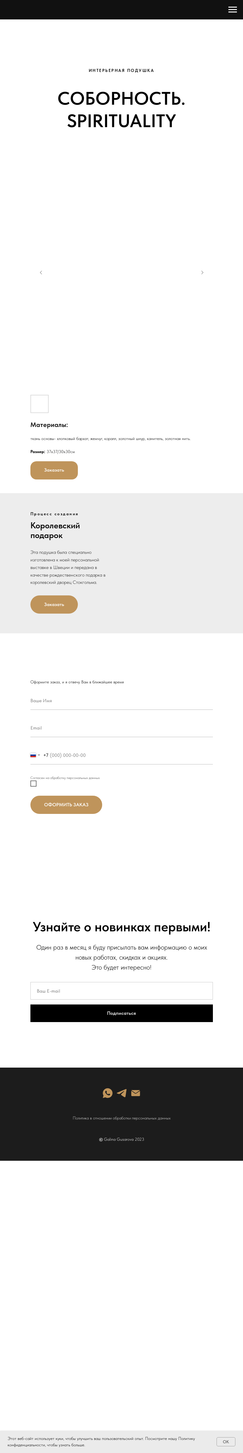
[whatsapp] (108, 1093)
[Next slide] (202, 272)
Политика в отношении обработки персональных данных (122, 1118)
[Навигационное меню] (232, 10)
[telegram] (122, 1093)
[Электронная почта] (136, 1093)
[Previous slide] (41, 272)
